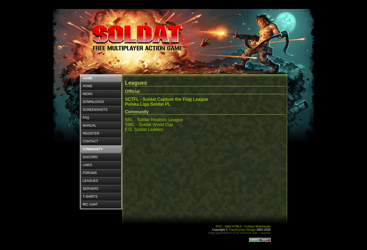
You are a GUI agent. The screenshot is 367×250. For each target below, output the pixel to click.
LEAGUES (90, 181)
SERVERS (90, 189)
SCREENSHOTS (95, 110)
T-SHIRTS (90, 197)
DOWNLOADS (93, 102)
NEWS (87, 94)
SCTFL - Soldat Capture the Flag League (166, 99)
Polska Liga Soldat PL (147, 104)
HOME (87, 86)
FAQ (86, 118)
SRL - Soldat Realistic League (154, 119)
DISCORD (90, 157)
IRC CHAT (90, 204)
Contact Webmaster (257, 226)
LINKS (87, 165)
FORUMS (90, 173)
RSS (219, 226)
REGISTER (91, 133)
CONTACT (90, 141)
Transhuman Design (242, 229)
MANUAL (89, 125)
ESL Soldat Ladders (144, 129)
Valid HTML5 (233, 226)
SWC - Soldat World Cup (149, 124)
